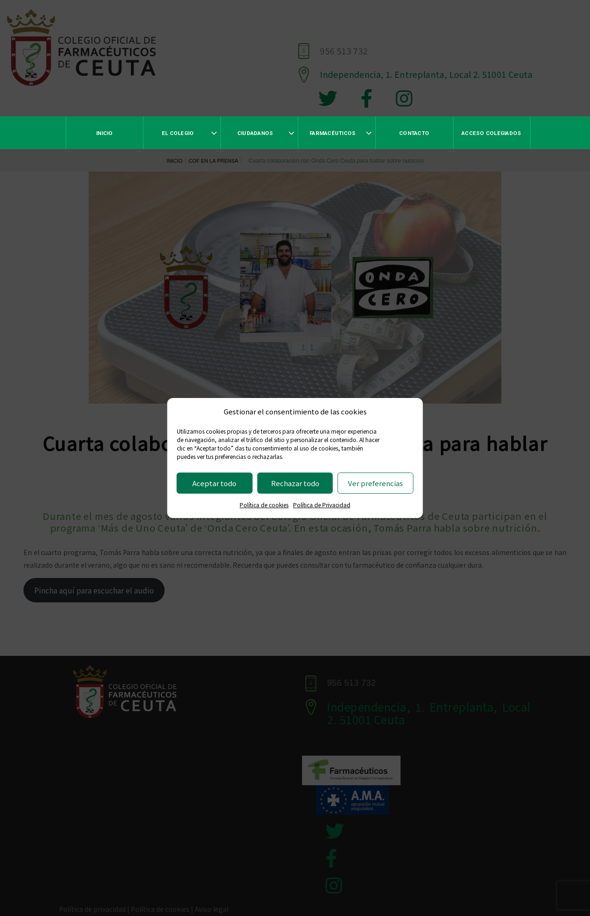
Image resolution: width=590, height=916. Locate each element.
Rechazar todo (295, 483)
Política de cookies (264, 505)
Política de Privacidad (321, 505)
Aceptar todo (214, 483)
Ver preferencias (375, 483)
